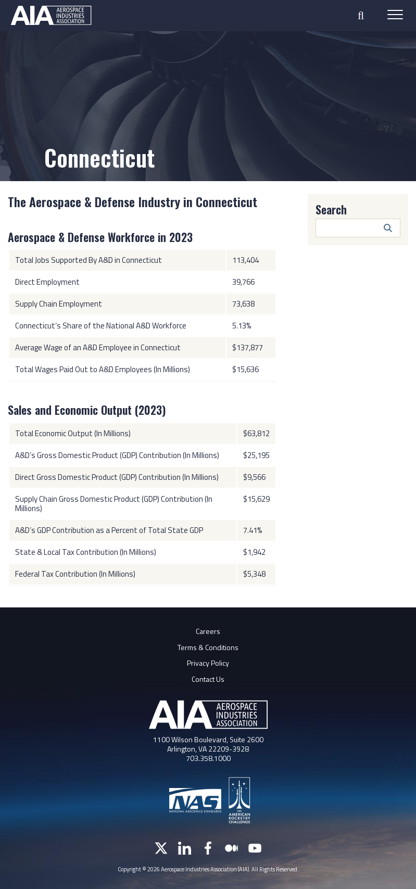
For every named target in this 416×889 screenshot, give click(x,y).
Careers (208, 631)
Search (331, 209)
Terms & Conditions (208, 647)
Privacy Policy (208, 662)
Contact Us (208, 679)
